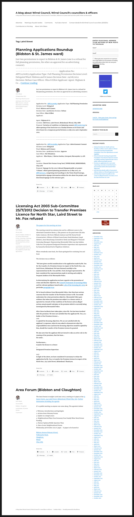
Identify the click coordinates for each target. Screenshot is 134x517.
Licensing (22, 238)
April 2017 (96, 358)
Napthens (21, 249)
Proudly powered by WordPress (71, 509)
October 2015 (97, 390)
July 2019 (96, 310)
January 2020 (97, 299)
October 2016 (97, 369)
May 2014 (96, 421)
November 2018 (98, 324)
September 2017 (98, 349)
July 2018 (96, 331)
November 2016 (98, 367)
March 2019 (97, 317)
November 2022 (98, 253)
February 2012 (98, 469)
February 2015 (98, 405)
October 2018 (97, 326)
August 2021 (97, 270)
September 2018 (98, 328)
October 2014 (97, 412)
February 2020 (98, 297)
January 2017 (97, 364)
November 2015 (98, 389)
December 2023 (98, 242)
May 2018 (96, 335)
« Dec (97, 212)
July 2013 (96, 439)
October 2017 (97, 347)
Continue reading (29, 83)
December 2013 (98, 430)
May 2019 (96, 313)
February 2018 (98, 340)
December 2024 (98, 236)
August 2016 (97, 373)
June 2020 (96, 290)
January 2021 (97, 283)
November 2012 (98, 453)
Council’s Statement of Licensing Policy (73, 283)
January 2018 (97, 342)
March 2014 (97, 424)
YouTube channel (61, 23)
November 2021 (98, 265)
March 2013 (97, 446)
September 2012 (98, 457)
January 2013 (97, 450)
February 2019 (98, 319)
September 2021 (98, 269)
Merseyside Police (21, 242)
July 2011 (96, 482)
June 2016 (96, 376)
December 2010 (98, 494)
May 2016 (96, 378)
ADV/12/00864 (53, 144)
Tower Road (19, 108)
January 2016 (97, 385)
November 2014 (98, 410)
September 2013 (98, 435)
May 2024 (96, 240)
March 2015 (97, 403)
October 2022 (97, 254)
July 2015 (96, 396)
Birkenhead (25, 236)
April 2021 (96, 278)
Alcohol (18, 234)
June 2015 (96, 398)
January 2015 (97, 407)
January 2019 (97, 321)
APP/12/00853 (52, 103)
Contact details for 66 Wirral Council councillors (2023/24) (88, 23)
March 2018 (97, 338)
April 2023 (97, 249)
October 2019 (97, 304)
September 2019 (98, 306)
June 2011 (96, 484)
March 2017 (97, 360)
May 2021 (96, 276)
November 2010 (98, 496)
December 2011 (98, 473)
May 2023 (96, 247)
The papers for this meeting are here (48, 225)
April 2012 (96, 466)
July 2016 (96, 374)
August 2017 (97, 351)
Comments (49, 23)
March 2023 (97, 251)
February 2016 (98, 383)
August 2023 (97, 244)
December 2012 (98, 451)
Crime (17, 238)
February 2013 (98, 448)
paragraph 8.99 (48, 287)
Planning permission (21, 106)
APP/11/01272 (41, 173)
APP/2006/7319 (79, 125)
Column (21, 103)
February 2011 (98, 491)
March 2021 (97, 279)
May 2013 (96, 442)
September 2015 (98, 392)
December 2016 (98, 365)
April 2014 (96, 423)
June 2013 (96, 441)
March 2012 (97, 467)
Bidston (22, 234)
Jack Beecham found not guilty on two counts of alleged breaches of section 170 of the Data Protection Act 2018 (106, 175)
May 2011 (96, 485)
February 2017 (98, 362)
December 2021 (98, 263)
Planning (18, 98)
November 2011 (98, 475)
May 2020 (96, 292)
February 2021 (98, 281)
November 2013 (98, 432)
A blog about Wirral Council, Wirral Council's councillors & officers (57, 12)
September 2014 (98, 414)
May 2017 (96, 356)
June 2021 (96, 274)
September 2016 (98, 371)
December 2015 (98, 387)
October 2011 (97, 476)
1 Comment (19, 412)
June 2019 (96, 312)
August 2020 (97, 287)
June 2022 (96, 256)
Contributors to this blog (24, 26)
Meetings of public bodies (33, 23)
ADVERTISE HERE (97, 108)
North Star (27, 249)
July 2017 (96, 353)
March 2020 (97, 296)
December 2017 (98, 344)
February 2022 (98, 260)
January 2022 (97, 261)
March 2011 (97, 489)
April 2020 (97, 294)
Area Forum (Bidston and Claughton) (48, 390)
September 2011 (98, 478)
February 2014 (98, 426)
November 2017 (98, 346)
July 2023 (96, 245)
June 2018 (96, 333)
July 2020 (96, 288)
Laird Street (25, 104)
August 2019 (97, 308)
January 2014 (97, 428)
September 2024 (98, 238)
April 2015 (96, 401)
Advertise (19, 23)
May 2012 (96, 464)
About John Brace (41, 26)
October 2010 (97, 498)
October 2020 (97, 285)
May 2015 (96, 399)
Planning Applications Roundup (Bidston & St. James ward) (44, 52)
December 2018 (98, 322)
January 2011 (97, 493)
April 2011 (96, 487)
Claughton (24, 406)
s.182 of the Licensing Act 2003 (74, 285)
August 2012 (97, 459)
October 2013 (97, 433)
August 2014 (97, 416)
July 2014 (96, 417)
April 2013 (96, 444)
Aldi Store (18, 101)
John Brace (19, 94)
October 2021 (97, 267)
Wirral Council (25, 98)
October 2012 (97, 455)
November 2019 (98, 303)
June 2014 (96, 419)
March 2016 (97, 381)
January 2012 (97, 471)
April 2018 (96, 337)
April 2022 (97, 258)
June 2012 (96, 462)
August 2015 (97, 394)
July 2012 (96, 460)
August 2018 (97, 330)
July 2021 (96, 272)
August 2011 (97, 480)
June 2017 (96, 355)
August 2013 (97, 437)
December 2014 (98, 408)
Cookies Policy (57, 509)
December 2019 (98, 301)
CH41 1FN (24, 101)
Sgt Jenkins (19, 251)
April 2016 (97, 380)
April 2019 (97, 315)
